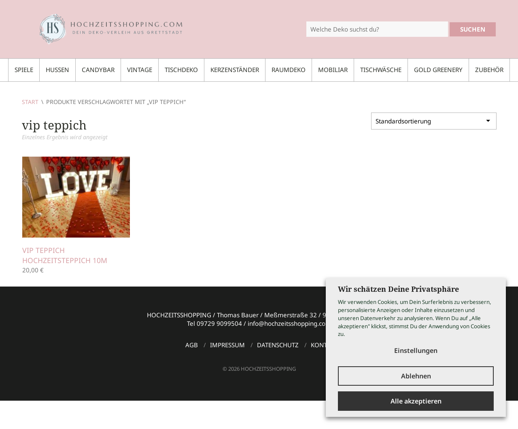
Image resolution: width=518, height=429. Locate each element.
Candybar (98, 70)
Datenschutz (278, 345)
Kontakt (324, 345)
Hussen (57, 70)
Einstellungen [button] (415, 348)
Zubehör (489, 70)
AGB (191, 345)
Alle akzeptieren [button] (416, 401)
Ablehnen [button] (416, 375)
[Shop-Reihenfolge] (434, 121)
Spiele (24, 70)
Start (30, 102)
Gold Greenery (438, 70)
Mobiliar (333, 70)
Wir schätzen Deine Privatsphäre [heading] (398, 288)
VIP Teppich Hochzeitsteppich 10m (64, 255)
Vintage (139, 70)
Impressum (227, 345)
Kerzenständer (234, 70)
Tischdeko (181, 70)
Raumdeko (289, 70)
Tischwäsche (380, 70)
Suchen (472, 29)
